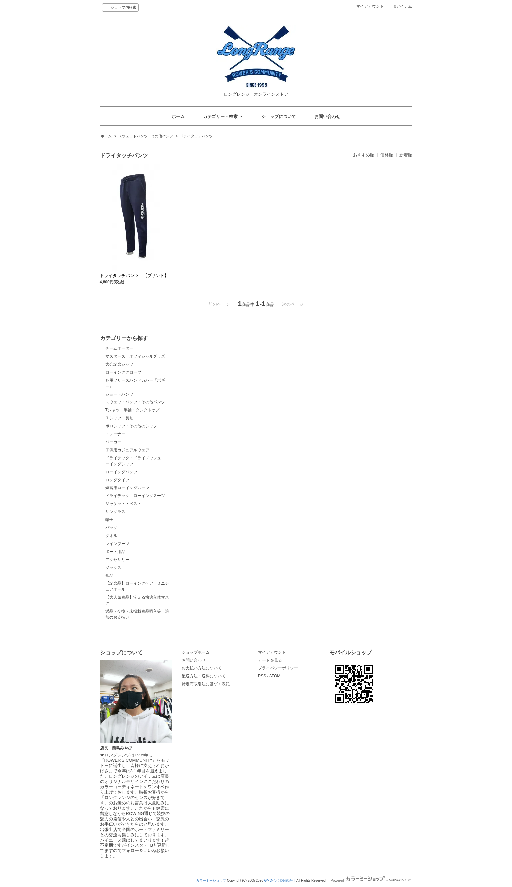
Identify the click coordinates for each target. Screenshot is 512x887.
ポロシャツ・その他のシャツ (131, 426)
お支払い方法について (202, 668)
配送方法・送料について (204, 676)
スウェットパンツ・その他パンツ (145, 136)
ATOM (275, 676)
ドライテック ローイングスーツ (135, 495)
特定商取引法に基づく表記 (206, 684)
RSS (262, 676)
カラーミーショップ (211, 880)
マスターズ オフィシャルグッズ (135, 356)
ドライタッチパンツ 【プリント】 (134, 275)
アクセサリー (117, 559)
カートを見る (270, 660)
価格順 (386, 154)
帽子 (109, 519)
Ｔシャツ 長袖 (121, 418)
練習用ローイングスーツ (127, 488)
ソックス (113, 567)
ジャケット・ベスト (123, 503)
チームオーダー (119, 348)
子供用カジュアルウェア (127, 450)
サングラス (115, 511)
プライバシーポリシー (278, 668)
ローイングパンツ (121, 472)
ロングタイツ (117, 480)
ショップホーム (196, 652)
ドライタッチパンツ (196, 136)
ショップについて (278, 116)
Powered (371, 880)
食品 (109, 575)
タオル (111, 535)
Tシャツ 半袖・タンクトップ (132, 410)
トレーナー (115, 434)
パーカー (113, 442)
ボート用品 (115, 551)
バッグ (111, 527)
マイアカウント (370, 6)
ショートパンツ (119, 394)
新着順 (405, 154)
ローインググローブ (123, 372)
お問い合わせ (327, 116)
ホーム (178, 116)
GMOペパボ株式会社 (279, 880)
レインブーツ (117, 543)
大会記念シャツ (119, 364)
